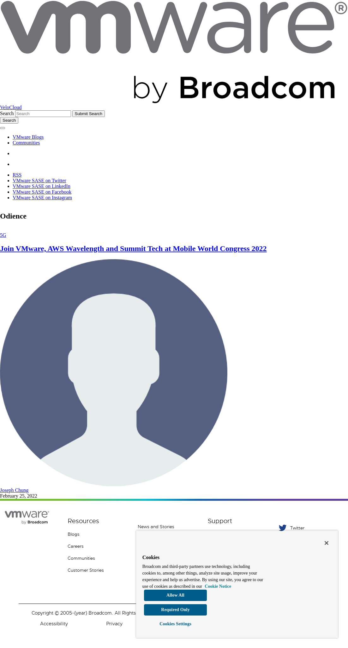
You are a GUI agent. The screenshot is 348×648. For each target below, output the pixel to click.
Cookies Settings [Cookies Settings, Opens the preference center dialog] (175, 624)
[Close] (326, 543)
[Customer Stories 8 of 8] (98, 570)
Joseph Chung (14, 490)
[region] (237, 584)
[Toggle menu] (2, 128)
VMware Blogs (28, 137)
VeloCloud (10, 107)
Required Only (175, 609)
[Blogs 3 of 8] (98, 534)
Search (7, 113)
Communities (26, 142)
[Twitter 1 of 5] (308, 528)
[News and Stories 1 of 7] (168, 526)
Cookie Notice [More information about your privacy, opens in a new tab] (218, 586)
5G (3, 235)
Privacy (114, 624)
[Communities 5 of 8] (98, 558)
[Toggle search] (9, 120)
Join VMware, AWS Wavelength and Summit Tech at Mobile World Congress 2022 (133, 248)
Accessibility (54, 624)
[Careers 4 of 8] (98, 546)
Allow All (175, 595)
